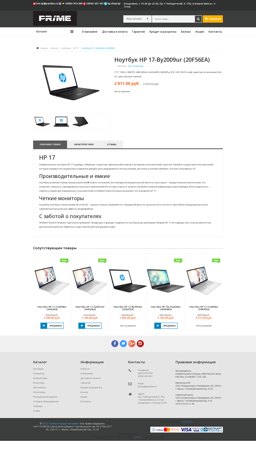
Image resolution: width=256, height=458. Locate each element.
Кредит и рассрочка (162, 31)
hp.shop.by (112, 3)
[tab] (42, 139)
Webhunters (187, 439)
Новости (85, 385)
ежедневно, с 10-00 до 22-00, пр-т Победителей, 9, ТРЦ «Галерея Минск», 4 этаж (169, 5)
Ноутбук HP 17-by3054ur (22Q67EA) (128, 325)
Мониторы (38, 399)
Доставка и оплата (115, 31)
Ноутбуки (65, 48)
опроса (137, 454)
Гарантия (138, 31)
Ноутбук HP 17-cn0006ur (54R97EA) (203, 325)
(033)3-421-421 (93, 3)
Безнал (186, 31)
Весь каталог (134, 18)
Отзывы (112, 161)
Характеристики (84, 161)
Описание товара (50, 161)
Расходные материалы (45, 413)
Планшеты (38, 390)
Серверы (38, 423)
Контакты (215, 31)
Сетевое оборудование (46, 418)
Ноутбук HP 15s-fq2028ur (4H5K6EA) (166, 325)
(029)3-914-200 (72, 3)
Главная (44, 48)
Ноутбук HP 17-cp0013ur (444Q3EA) (90, 325)
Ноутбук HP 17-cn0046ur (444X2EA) (52, 325)
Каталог (54, 48)
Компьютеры (40, 395)
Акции (199, 31)
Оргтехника (39, 404)
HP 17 (76, 48)
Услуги (36, 427)
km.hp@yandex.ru (46, 3)
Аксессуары (39, 409)
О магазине (89, 31)
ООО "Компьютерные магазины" (61, 440)
